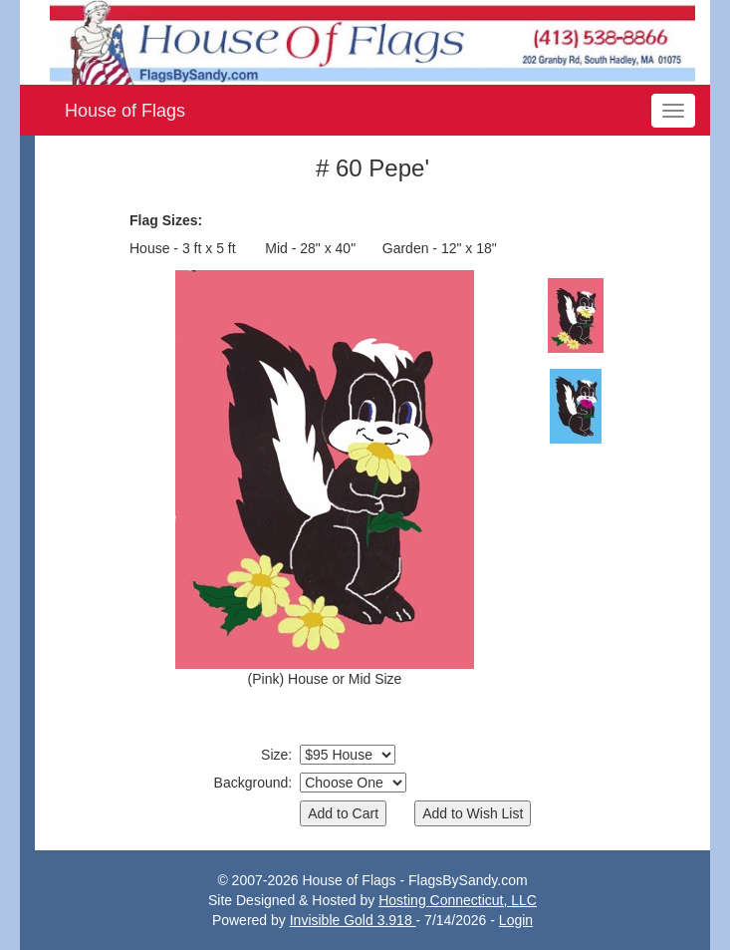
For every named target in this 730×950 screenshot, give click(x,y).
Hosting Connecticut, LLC (457, 900)
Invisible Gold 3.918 (353, 920)
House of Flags (125, 111)
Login (516, 920)
